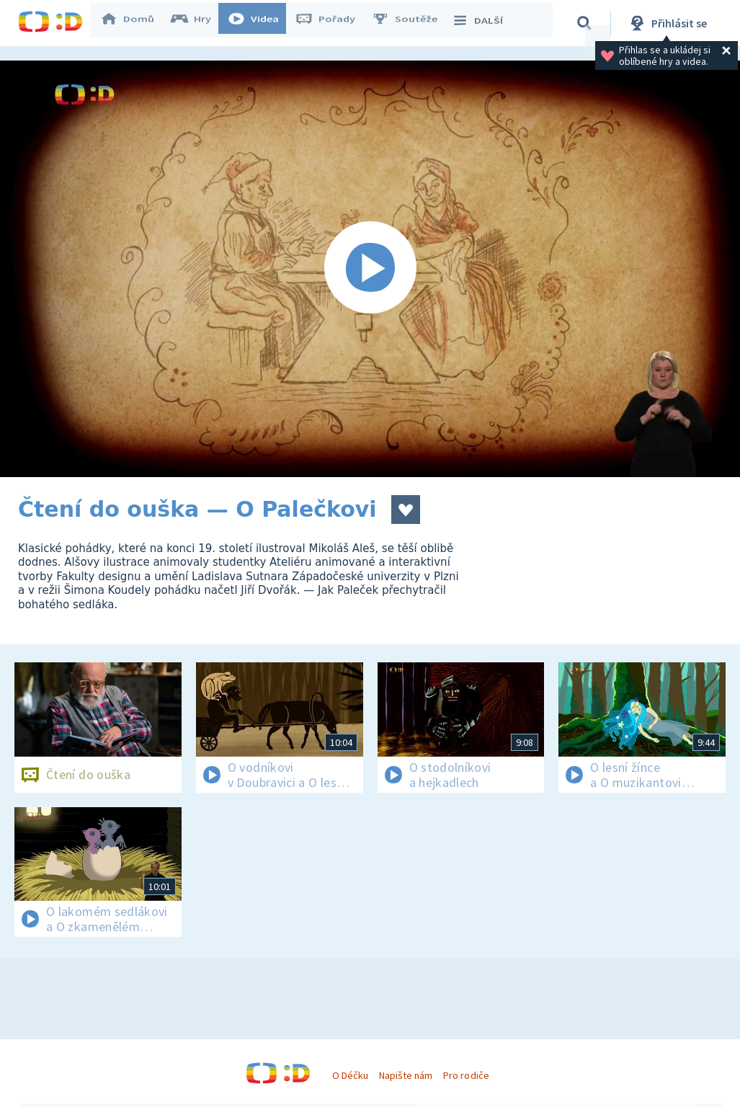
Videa (260, 23)
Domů (134, 23)
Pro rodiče (466, 1075)
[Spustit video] (370, 269)
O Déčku (350, 1075)
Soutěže (411, 23)
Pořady (332, 23)
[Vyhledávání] (586, 23)
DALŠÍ (484, 23)
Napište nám (405, 1075)
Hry (198, 23)
